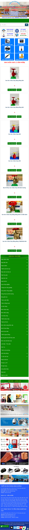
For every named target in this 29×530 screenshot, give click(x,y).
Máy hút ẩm (4, 281)
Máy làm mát (4, 278)
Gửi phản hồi (4, 526)
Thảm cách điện (5, 300)
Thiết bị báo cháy (5, 318)
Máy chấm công (5, 259)
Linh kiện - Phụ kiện (6, 344)
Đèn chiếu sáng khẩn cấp (7, 325)
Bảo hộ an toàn (4, 331)
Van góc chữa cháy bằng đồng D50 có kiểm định (14, 214)
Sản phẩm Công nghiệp (6, 290)
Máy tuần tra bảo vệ (6, 272)
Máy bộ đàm (4, 265)
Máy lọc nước (4, 375)
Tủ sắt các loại (4, 356)
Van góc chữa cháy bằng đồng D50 (14, 80)
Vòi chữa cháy (4, 315)
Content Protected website (18, 524)
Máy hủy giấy (4, 275)
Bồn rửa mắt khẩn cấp (6, 340)
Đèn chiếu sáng (5, 312)
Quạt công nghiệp (5, 284)
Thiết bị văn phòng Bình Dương (17, 523)
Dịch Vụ (3, 347)
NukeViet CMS (9, 524)
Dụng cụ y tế (4, 362)
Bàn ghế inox (4, 297)
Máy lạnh (3, 372)
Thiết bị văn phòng (5, 350)
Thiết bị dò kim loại (5, 268)
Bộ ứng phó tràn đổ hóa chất (8, 337)
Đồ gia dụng (4, 365)
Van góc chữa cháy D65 (14, 134)
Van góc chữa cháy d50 (14, 161)
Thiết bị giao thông (5, 334)
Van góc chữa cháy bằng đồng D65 (14, 107)
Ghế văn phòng (4, 353)
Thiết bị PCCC (4, 322)
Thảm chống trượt (5, 303)
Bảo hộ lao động (5, 328)
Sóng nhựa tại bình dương (7, 293)
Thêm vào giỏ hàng (12, 89)
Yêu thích (19, 89)
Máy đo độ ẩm (4, 359)
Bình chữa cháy (5, 309)
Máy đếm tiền (4, 262)
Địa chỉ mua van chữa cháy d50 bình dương (14, 187)
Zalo (15, 527)
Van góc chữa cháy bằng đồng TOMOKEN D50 (14, 241)
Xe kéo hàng (4, 306)
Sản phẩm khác (5, 369)
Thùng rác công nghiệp (6, 287)
